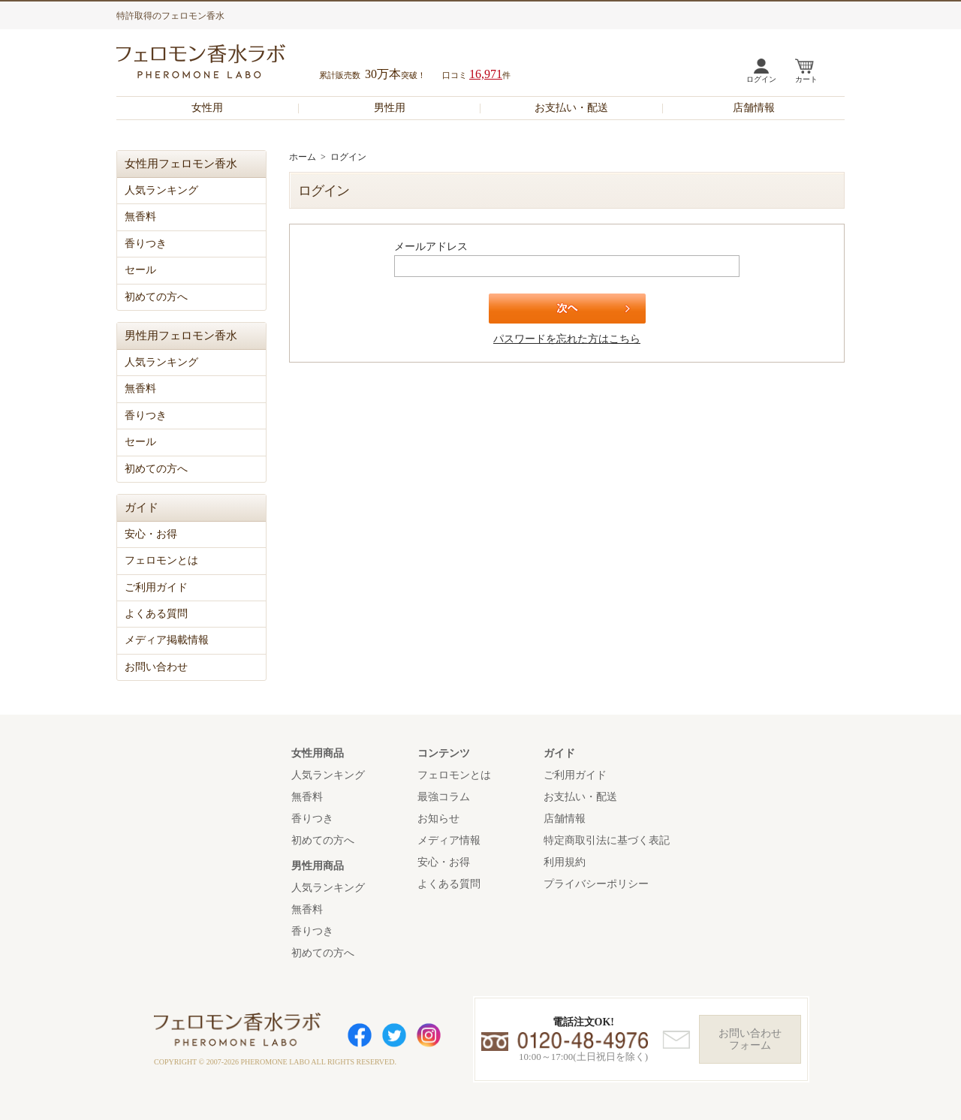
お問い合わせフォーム (750, 1039)
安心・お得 (151, 534)
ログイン (761, 79)
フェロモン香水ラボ (218, 63)
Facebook (360, 1035)
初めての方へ (156, 297)
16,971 (485, 74)
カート (806, 79)
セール (140, 269)
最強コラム (443, 796)
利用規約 (565, 862)
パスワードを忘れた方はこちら (566, 339)
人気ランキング (161, 190)
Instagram (429, 1035)
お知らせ (438, 818)
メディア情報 (448, 840)
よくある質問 (156, 613)
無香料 (140, 216)
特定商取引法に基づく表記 (607, 840)
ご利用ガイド (156, 587)
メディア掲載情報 (167, 640)
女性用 (207, 107)
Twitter (394, 1035)
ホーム (302, 157)
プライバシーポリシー (596, 884)
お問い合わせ (156, 667)
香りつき (146, 243)
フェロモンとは (161, 560)
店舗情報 (754, 107)
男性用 (389, 107)
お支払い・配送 (571, 107)
